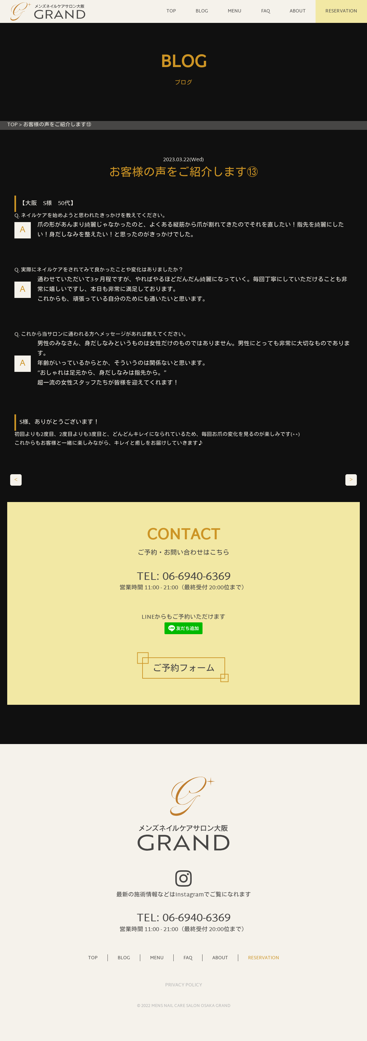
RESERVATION (341, 11)
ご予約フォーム (184, 669)
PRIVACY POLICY (183, 985)
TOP (171, 11)
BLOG (202, 11)
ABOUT (298, 11)
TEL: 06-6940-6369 (184, 577)
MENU (234, 11)
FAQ (265, 11)
